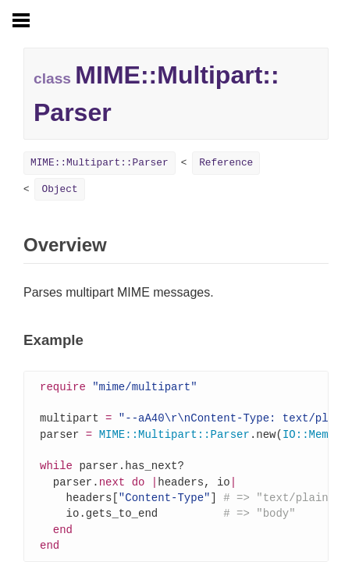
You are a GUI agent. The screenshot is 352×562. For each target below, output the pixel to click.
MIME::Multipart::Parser (99, 163)
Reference (226, 163)
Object (59, 189)
